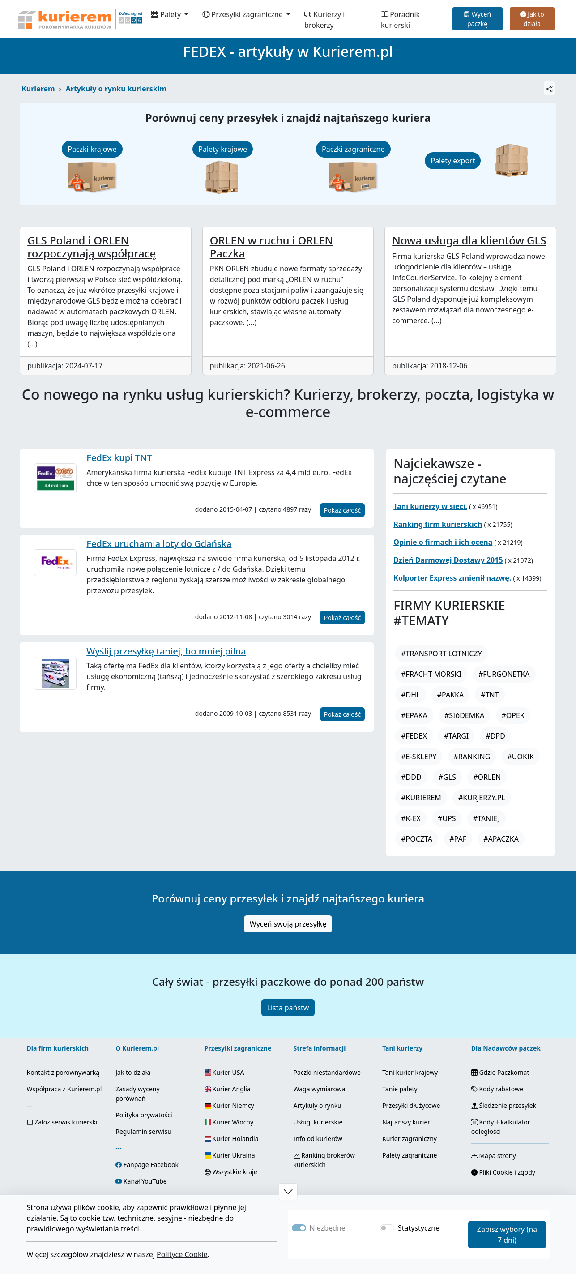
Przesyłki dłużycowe (411, 1105)
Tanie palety (399, 1089)
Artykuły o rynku (317, 1105)
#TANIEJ (486, 818)
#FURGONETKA (504, 674)
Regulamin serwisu (143, 1131)
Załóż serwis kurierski (62, 1122)
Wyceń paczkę (477, 19)
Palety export (453, 161)
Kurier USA (224, 1072)
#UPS (447, 818)
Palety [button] (167, 14)
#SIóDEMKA (464, 715)
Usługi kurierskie (318, 1122)
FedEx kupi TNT (119, 458)
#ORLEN (487, 777)
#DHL (410, 695)
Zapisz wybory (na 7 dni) (507, 1234)
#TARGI (456, 736)
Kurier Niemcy (229, 1105)
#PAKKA (450, 695)
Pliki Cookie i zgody (503, 1172)
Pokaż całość (342, 510)
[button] (288, 1192)
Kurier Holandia (232, 1138)
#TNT (490, 695)
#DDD (411, 777)
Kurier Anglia (228, 1089)
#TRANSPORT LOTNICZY (441, 653)
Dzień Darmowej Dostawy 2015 (448, 560)
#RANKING (472, 756)
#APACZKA (501, 839)
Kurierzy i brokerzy (324, 19)
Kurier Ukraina (230, 1155)
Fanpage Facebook (151, 1164)
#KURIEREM (421, 798)
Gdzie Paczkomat (500, 1072)
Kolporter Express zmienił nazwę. (452, 578)
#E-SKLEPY (418, 756)
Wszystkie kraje (231, 1171)
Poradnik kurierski (400, 19)
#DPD (495, 736)
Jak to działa (532, 19)
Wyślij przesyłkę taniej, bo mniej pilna (166, 651)
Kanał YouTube (145, 1181)
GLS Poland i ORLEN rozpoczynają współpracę (91, 247)
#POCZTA (416, 839)
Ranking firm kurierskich (437, 524)
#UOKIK (521, 756)
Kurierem (38, 89)
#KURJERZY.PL (481, 798)
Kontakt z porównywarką (63, 1072)
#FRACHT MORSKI (431, 674)
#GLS (447, 777)
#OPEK (513, 715)
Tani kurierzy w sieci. (430, 506)
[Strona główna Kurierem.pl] (79, 19)
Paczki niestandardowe (327, 1072)
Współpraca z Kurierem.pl (64, 1089)
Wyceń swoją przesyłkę (288, 924)
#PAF (457, 839)
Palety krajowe (222, 149)
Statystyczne (418, 1228)
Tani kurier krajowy (410, 1072)
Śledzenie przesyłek (503, 1105)
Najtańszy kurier (406, 1122)
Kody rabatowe (497, 1089)
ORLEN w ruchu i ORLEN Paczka (271, 247)
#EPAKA (414, 715)
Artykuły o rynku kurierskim (116, 89)
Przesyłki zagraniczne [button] (243, 14)
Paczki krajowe (92, 149)
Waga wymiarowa (320, 1089)
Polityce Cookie (182, 1254)
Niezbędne (328, 1228)
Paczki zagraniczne (353, 149)
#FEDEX (414, 736)
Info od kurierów (318, 1138)
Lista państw (288, 1008)
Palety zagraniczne (409, 1155)
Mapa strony (493, 1155)
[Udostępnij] (549, 88)
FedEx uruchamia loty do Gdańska (158, 544)
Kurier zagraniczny (409, 1138)
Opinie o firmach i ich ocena (442, 542)
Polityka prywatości (143, 1115)
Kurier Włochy (229, 1122)
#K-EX (411, 818)
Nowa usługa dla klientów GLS (469, 240)
